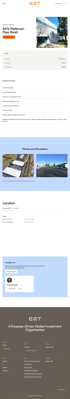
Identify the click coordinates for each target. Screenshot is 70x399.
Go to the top (61, 389)
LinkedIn (5, 361)
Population (16, 208)
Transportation (7, 208)
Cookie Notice (28, 364)
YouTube (5, 367)
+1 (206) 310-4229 (11, 288)
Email (20, 288)
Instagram (5, 370)
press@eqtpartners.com (30, 350)
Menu (4, 3)
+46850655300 (7, 348)
